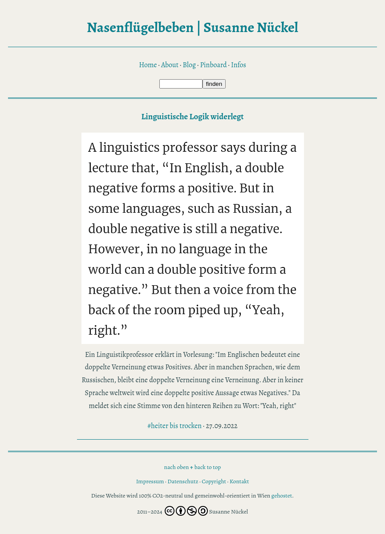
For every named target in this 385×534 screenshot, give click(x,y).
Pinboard (213, 65)
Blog (188, 65)
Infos (238, 65)
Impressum (150, 481)
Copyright (214, 481)
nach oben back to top (192, 467)
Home (148, 65)
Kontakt (239, 481)
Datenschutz (182, 481)
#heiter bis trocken (174, 426)
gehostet (282, 495)
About (169, 65)
